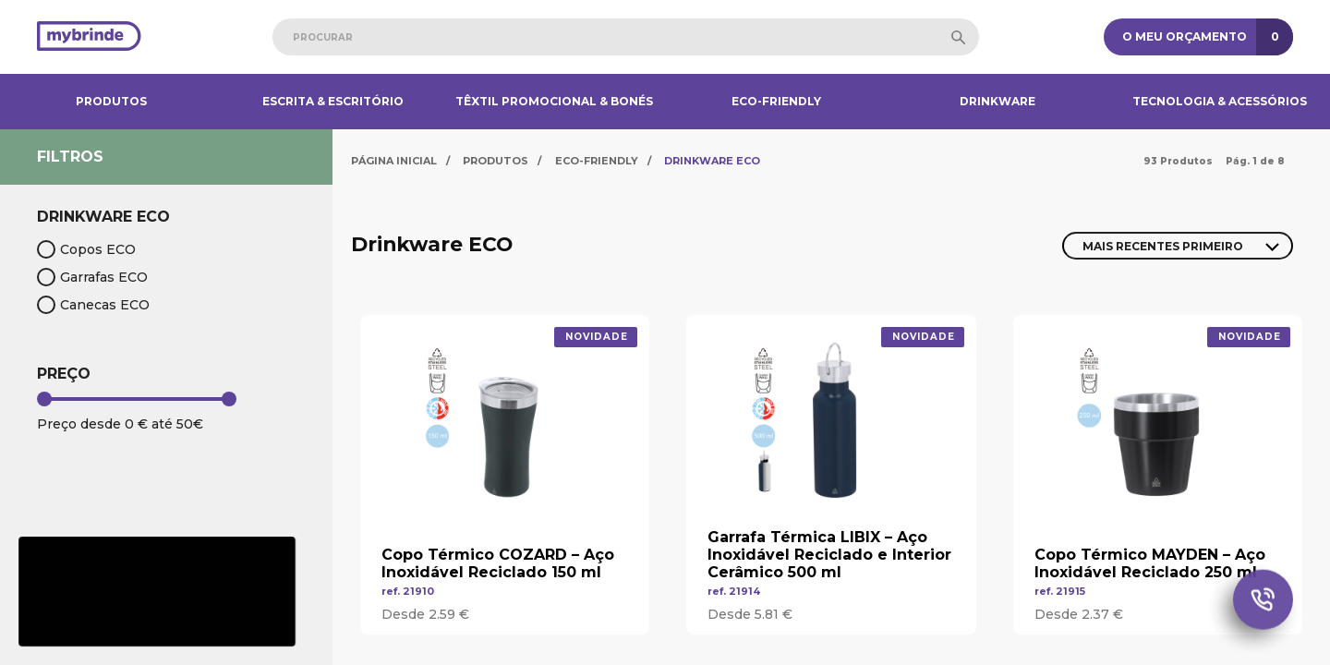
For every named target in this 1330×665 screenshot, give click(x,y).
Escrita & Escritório (333, 101)
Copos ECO (86, 249)
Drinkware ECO (712, 160)
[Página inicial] (89, 37)
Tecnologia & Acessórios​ (1219, 101)
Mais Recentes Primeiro (1162, 246)
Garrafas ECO (92, 277)
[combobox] (625, 36)
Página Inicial (394, 160)
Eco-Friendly (776, 101)
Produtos (111, 101)
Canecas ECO (93, 305)
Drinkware (997, 101)
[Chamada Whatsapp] (1263, 603)
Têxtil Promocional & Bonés (554, 101)
